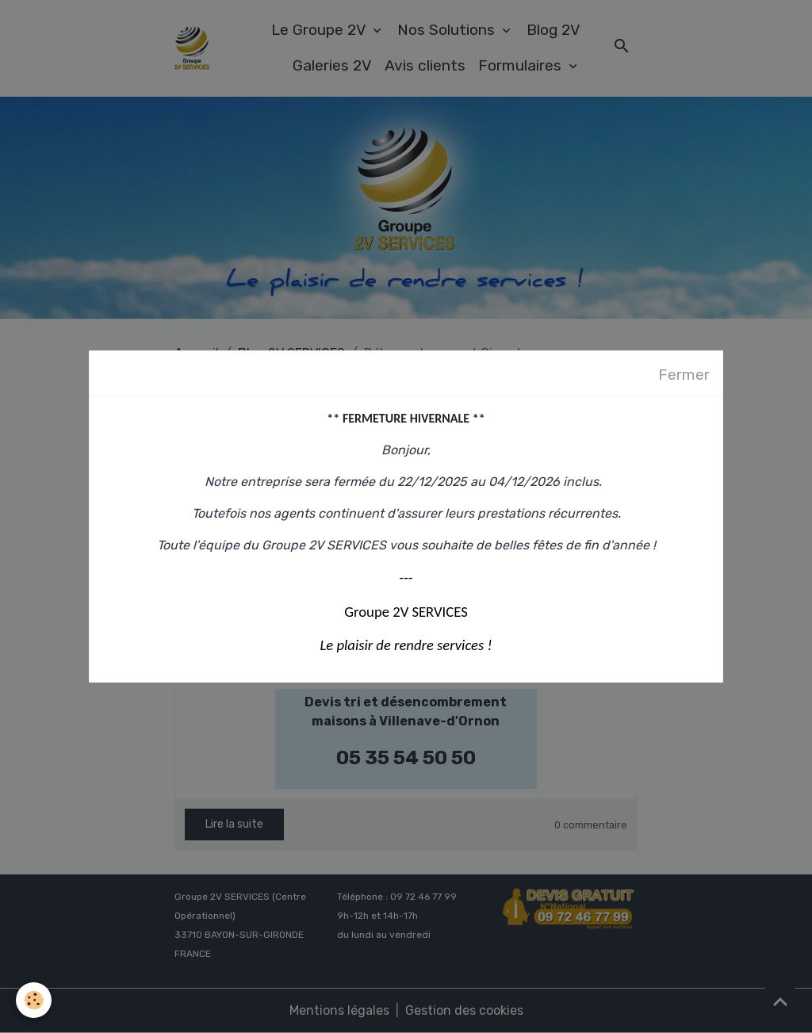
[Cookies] (34, 1000)
